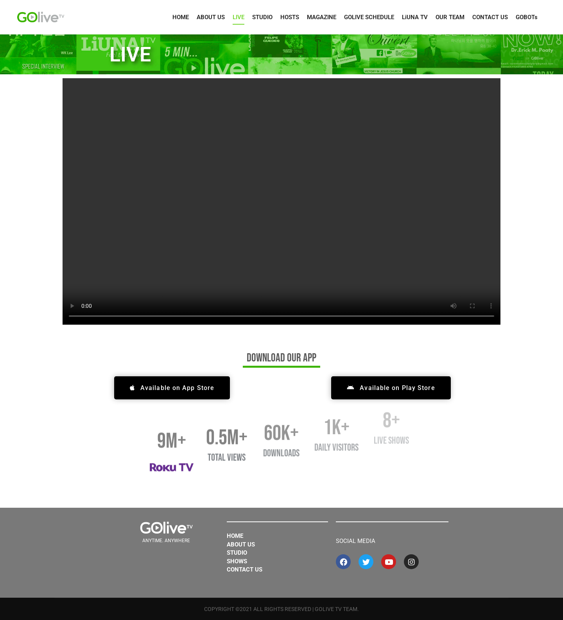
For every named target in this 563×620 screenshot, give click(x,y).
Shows (237, 561)
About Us (241, 544)
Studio (237, 552)
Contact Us (244, 569)
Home (235, 535)
